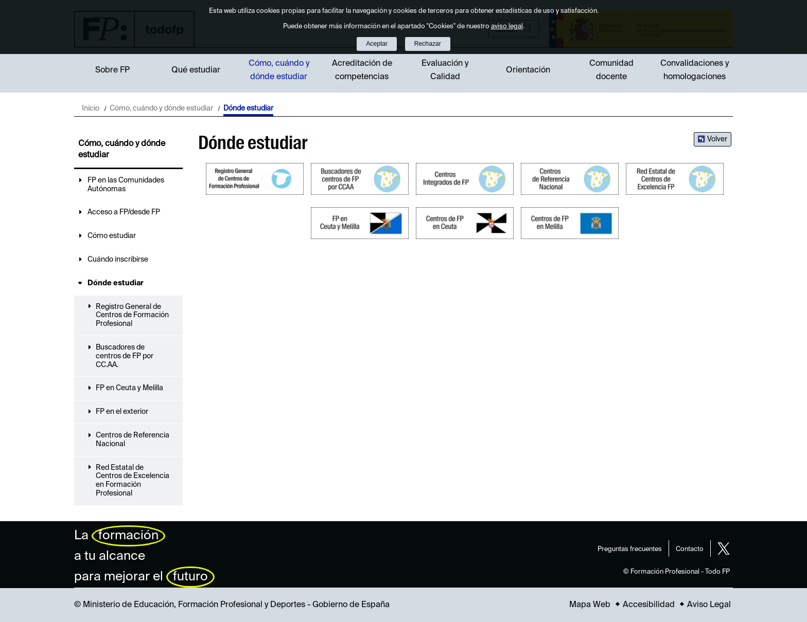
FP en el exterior (122, 411)
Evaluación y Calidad (445, 70)
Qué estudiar (195, 70)
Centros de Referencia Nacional (132, 440)
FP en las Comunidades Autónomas (125, 185)
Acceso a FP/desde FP (123, 212)
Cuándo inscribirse (117, 259)
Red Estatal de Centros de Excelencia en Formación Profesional (132, 480)
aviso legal (507, 26)
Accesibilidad (649, 605)
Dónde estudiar (115, 283)
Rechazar (427, 43)
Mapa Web (589, 605)
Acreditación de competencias (362, 70)
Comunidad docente (611, 70)
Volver (717, 139)
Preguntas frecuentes (630, 549)
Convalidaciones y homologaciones (694, 70)
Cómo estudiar (111, 236)
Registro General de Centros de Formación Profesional (132, 315)
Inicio (90, 108)
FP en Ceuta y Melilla (129, 388)
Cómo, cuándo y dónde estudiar (279, 70)
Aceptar (377, 43)
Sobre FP (112, 70)
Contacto (690, 549)
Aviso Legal (709, 605)
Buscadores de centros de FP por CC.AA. (124, 356)
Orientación (528, 70)
